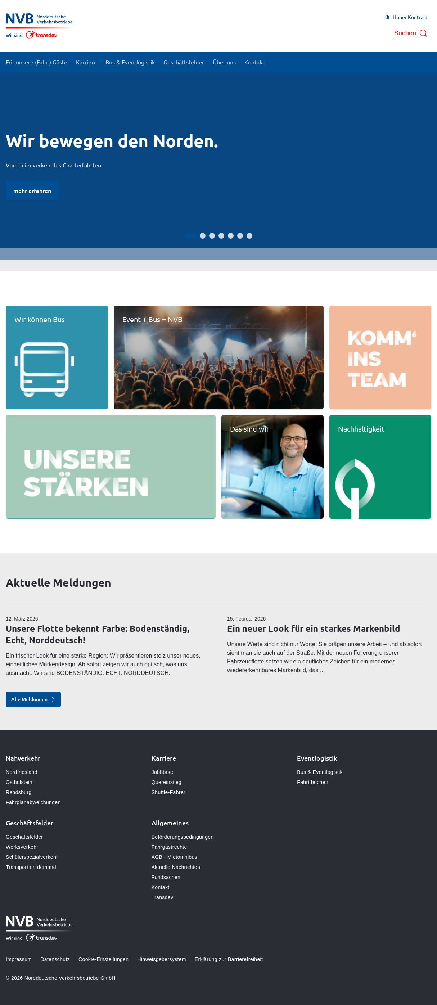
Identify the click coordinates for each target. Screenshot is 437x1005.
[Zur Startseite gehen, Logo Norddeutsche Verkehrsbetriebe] (39, 26)
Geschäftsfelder (24, 837)
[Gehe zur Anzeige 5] (231, 236)
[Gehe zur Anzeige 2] (203, 236)
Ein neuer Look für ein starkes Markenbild (313, 628)
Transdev (163, 897)
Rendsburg (19, 792)
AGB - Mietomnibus (174, 857)
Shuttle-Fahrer (168, 792)
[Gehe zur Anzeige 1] (190, 236)
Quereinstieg (167, 782)
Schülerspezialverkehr (32, 857)
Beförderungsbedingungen (183, 837)
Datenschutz (55, 959)
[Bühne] (218, 166)
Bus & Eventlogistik (319, 772)
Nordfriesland (21, 772)
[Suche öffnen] (411, 33)
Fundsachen (166, 877)
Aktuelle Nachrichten (176, 867)
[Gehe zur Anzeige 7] (249, 236)
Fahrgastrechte (169, 847)
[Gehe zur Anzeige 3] (212, 236)
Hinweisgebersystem (161, 959)
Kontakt (161, 887)
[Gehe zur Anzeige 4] (221, 236)
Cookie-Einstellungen (103, 959)
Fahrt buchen (312, 782)
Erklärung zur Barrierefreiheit (229, 959)
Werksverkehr (22, 847)
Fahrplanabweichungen (33, 802)
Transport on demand (31, 867)
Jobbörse (162, 772)
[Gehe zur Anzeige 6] (240, 236)
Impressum (19, 959)
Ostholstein (19, 782)
